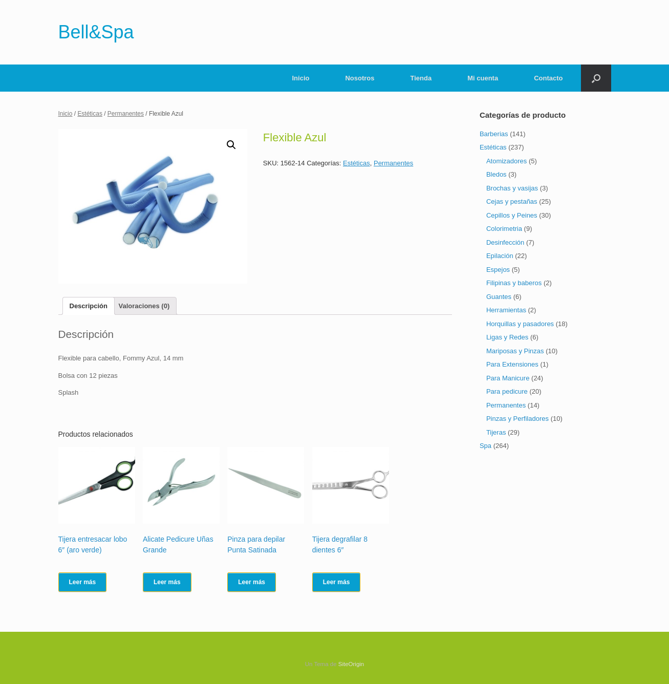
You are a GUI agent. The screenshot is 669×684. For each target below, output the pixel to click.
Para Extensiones (512, 364)
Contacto (548, 78)
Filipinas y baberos (514, 283)
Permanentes (125, 113)
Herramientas (506, 310)
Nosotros (359, 78)
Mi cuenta (482, 78)
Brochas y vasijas (512, 188)
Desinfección (505, 242)
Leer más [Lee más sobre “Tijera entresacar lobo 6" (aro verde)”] (82, 582)
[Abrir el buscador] (596, 78)
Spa (485, 446)
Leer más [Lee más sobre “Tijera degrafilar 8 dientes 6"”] (336, 582)
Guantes (498, 297)
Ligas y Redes (507, 337)
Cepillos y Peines (511, 215)
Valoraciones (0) (144, 306)
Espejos (498, 269)
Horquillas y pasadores (520, 324)
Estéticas (89, 113)
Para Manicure (508, 378)
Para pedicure (507, 391)
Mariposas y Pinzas (515, 351)
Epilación (499, 256)
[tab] (88, 306)
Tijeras (496, 432)
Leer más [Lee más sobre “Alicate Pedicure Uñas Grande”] (167, 582)
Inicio (301, 78)
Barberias (494, 134)
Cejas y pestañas (511, 201)
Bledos (496, 174)
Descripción (88, 306)
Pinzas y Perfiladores (517, 418)
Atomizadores (506, 161)
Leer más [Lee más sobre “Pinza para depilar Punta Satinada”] (251, 582)
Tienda (421, 78)
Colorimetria (504, 228)
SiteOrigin (351, 664)
